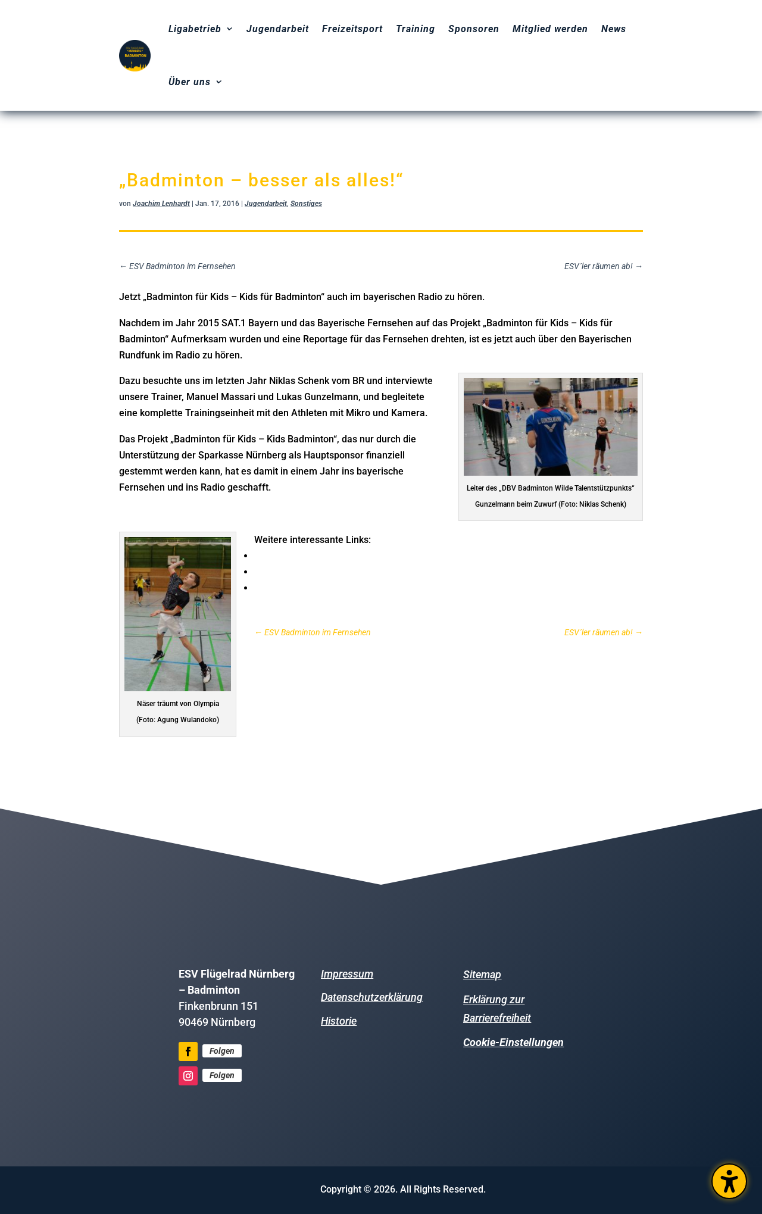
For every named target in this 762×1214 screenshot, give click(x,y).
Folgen (222, 1051)
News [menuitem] (613, 29)
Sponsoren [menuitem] (473, 29)
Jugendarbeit (266, 203)
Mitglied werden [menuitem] (550, 29)
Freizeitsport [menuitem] (352, 29)
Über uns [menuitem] (189, 82)
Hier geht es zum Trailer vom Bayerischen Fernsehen (376, 587)
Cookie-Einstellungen (513, 1042)
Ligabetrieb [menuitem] (194, 29)
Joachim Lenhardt (161, 203)
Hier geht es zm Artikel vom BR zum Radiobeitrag (368, 555)
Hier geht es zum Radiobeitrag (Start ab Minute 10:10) (244, 513)
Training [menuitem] (415, 29)
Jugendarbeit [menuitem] (277, 29)
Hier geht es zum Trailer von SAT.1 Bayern (351, 571)
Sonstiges (306, 203)
